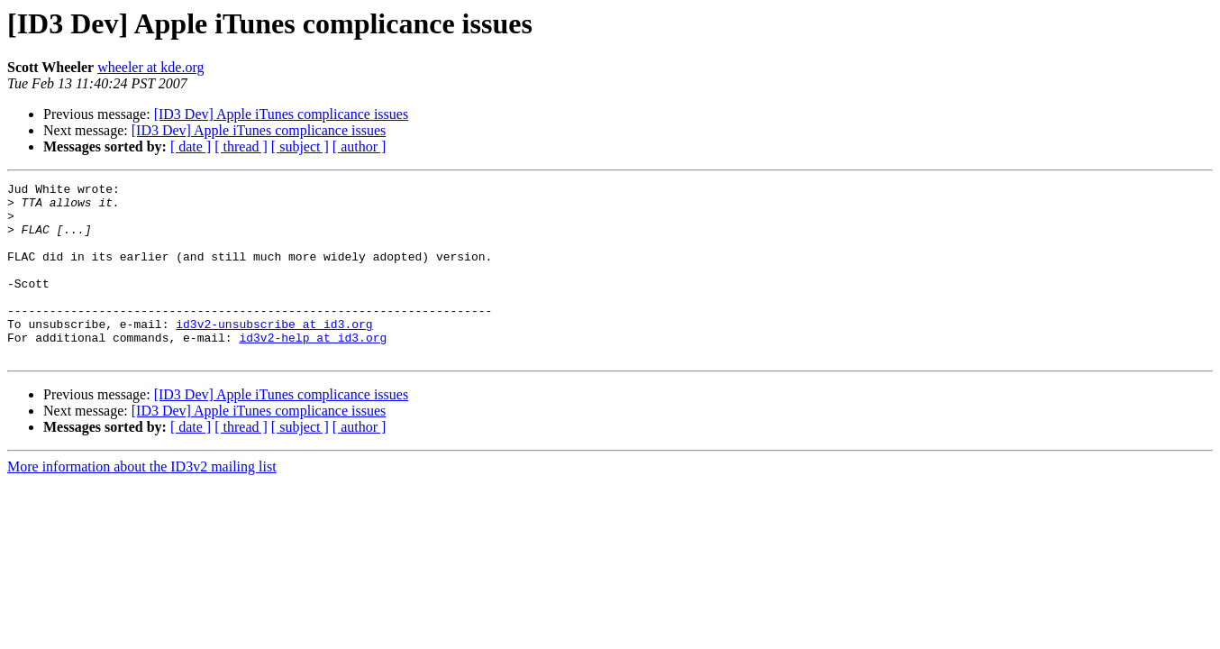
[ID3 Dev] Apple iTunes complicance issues (281, 114)
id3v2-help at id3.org (313, 369)
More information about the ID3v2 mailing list (142, 501)
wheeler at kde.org (150, 67)
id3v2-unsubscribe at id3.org (274, 353)
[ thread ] (241, 146)
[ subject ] (300, 146)
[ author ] (359, 146)
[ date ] (190, 146)
